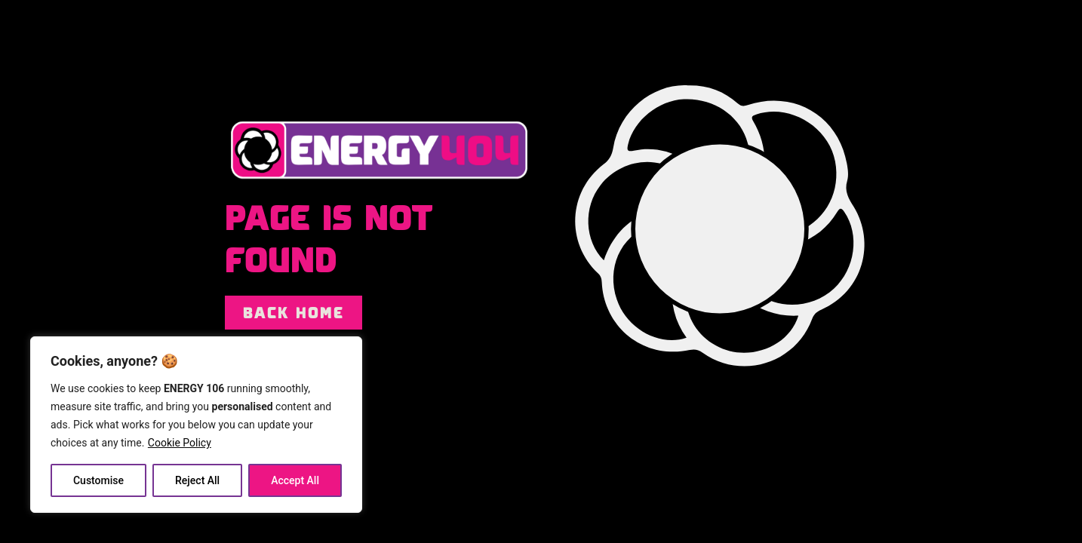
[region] (196, 424)
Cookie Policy (179, 443)
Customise (98, 480)
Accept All (295, 480)
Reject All (197, 480)
